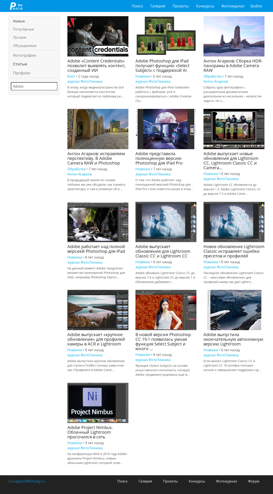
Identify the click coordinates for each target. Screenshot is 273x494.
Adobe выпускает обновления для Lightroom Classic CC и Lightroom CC (162, 251)
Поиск (137, 6)
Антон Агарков (215, 81)
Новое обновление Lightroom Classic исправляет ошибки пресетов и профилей (233, 251)
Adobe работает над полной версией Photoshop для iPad (96, 249)
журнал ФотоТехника (85, 81)
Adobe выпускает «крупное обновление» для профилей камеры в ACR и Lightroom (96, 339)
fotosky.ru (16, 6)
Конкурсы (205, 6)
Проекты (181, 6)
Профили (21, 72)
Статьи (20, 63)
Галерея (157, 6)
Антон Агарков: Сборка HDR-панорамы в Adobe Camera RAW (232, 65)
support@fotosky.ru (29, 481)
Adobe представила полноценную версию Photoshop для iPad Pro (159, 158)
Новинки (142, 76)
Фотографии (24, 55)
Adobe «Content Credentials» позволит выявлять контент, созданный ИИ (96, 65)
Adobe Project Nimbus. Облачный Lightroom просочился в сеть (90, 432)
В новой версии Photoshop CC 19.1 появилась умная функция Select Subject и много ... (163, 341)
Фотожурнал (232, 6)
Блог (71, 76)
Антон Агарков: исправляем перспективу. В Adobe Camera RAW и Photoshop (96, 158)
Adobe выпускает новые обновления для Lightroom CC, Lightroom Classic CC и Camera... (230, 160)
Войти (256, 6)
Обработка (212, 76)
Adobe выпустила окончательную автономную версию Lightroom (233, 339)
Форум (253, 481)
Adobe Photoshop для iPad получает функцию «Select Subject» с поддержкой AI (162, 65)
